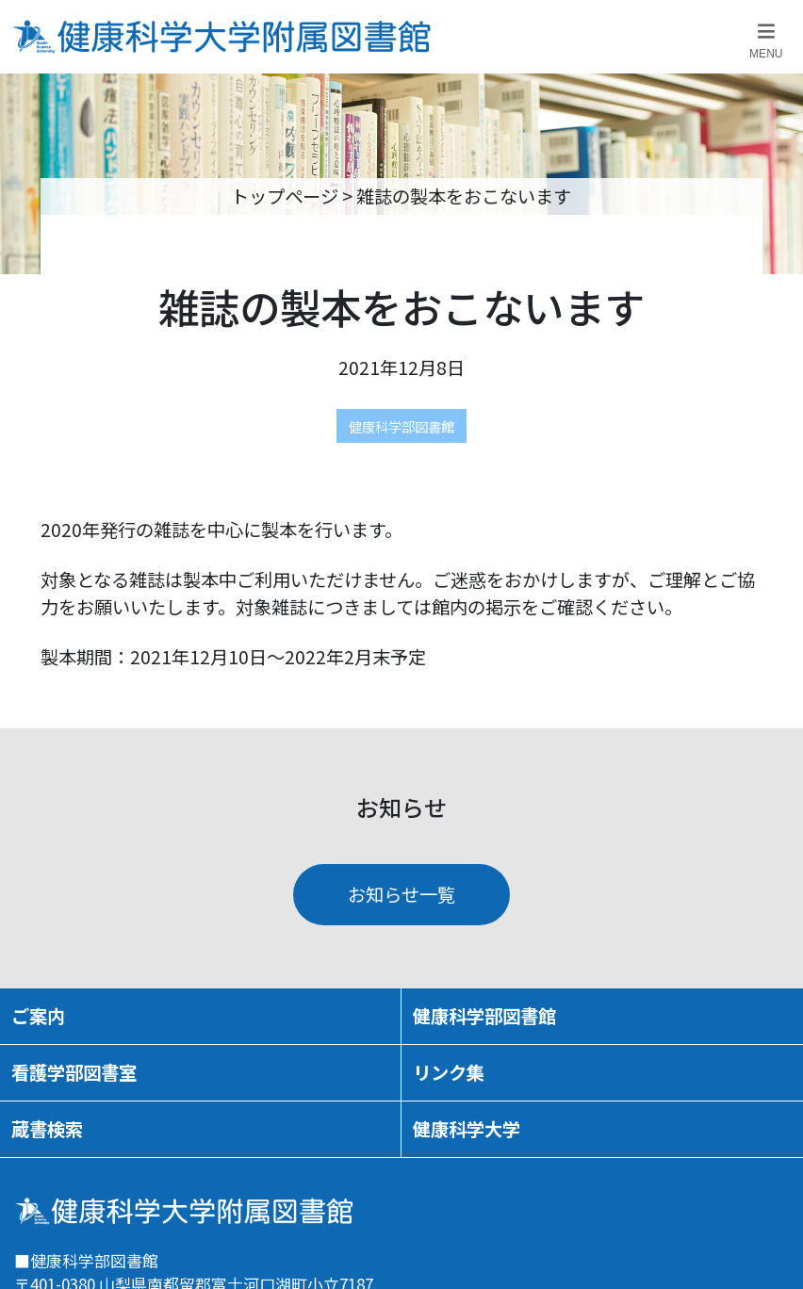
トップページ (284, 196)
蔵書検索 (47, 1129)
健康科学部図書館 (401, 426)
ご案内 (38, 1016)
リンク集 (448, 1072)
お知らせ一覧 (401, 894)
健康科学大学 (466, 1129)
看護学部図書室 (74, 1072)
